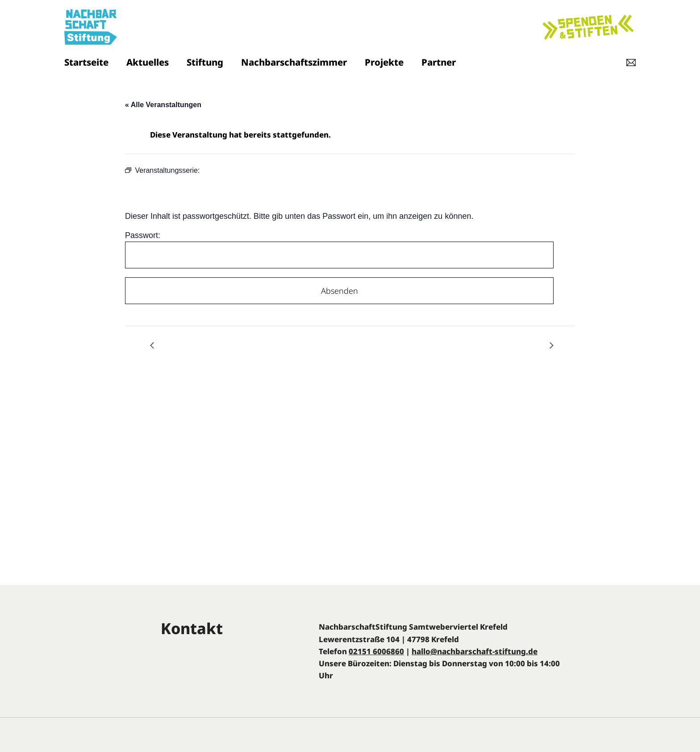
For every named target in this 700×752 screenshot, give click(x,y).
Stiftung (205, 62)
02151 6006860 (376, 651)
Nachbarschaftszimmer (294, 62)
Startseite (86, 62)
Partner (438, 62)
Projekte (384, 62)
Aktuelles (147, 62)
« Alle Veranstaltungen (163, 105)
